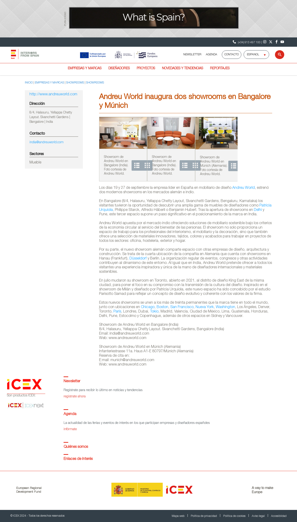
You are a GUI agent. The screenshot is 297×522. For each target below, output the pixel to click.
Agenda (70, 414)
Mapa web (178, 516)
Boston (162, 307)
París (117, 312)
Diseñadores (119, 68)
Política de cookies (234, 516)
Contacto (231, 54)
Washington (225, 307)
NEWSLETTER (192, 54)
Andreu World (243, 188)
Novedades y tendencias (182, 68)
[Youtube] (282, 42)
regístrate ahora (75, 396)
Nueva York (205, 307)
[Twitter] (271, 42)
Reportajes (219, 68)
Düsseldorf (138, 259)
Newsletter (72, 381)
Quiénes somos (76, 447)
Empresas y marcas (84, 68)
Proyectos (146, 68)
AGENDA (211, 54)
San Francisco (182, 307)
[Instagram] (265, 42)
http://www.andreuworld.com (53, 94)
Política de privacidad (204, 516)
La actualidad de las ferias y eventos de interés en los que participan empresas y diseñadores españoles (137, 423)
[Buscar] (276, 54)
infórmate (70, 429)
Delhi (258, 210)
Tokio (154, 312)
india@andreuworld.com (46, 142)
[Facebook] (276, 42)
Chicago (148, 307)
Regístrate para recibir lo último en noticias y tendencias (103, 390)
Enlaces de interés (78, 459)
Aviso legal (258, 516)
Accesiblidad (279, 516)
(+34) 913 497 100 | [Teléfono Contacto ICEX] (247, 42)
